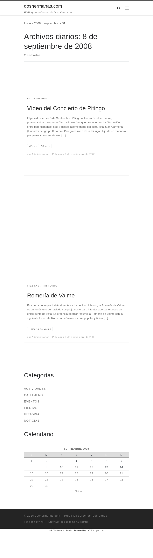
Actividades (35, 388)
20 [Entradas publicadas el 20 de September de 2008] (106, 473)
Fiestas (30, 407)
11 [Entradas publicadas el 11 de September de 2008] (76, 467)
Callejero (33, 395)
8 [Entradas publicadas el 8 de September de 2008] (31, 467)
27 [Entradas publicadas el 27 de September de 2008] (106, 479)
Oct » (78, 491)
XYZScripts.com (96, 530)
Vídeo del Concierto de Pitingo (66, 108)
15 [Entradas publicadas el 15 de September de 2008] (31, 473)
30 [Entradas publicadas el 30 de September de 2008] (46, 486)
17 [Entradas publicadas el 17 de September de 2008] (61, 473)
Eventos (32, 401)
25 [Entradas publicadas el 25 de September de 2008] (76, 479)
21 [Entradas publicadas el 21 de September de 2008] (121, 473)
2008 (37, 23)
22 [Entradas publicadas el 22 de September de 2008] (31, 479)
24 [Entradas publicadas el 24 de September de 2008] (61, 479)
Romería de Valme (51, 295)
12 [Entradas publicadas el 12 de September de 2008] (91, 467)
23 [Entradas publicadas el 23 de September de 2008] (46, 479)
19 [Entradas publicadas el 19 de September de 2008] (91, 473)
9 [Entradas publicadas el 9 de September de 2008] (46, 467)
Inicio (27, 23)
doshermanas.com (47, 515)
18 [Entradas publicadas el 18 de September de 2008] (76, 473)
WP (43, 522)
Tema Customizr (78, 522)
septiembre (51, 23)
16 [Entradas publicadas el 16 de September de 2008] (46, 473)
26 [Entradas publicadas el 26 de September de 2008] (91, 479)
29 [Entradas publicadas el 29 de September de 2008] (31, 486)
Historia (32, 414)
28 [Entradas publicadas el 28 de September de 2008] (121, 479)
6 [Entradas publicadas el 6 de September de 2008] (106, 461)
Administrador (40, 154)
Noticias (32, 420)
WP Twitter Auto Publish (61, 530)
